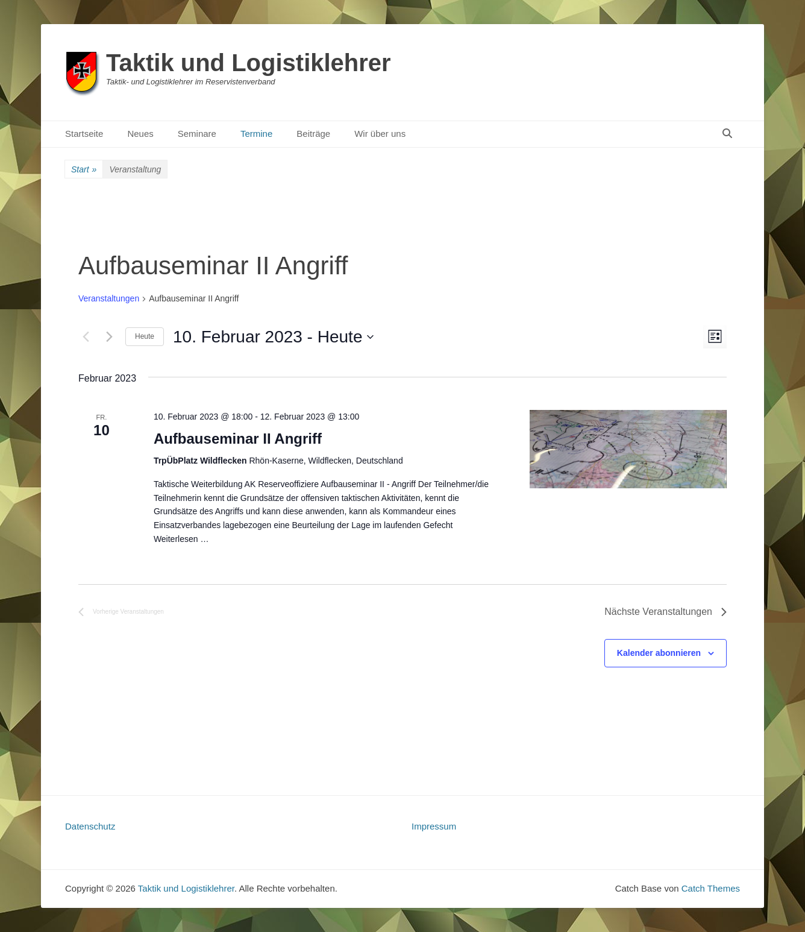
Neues (140, 133)
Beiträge (313, 133)
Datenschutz (90, 826)
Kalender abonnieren (659, 653)
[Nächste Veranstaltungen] (109, 337)
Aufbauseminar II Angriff (238, 438)
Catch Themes (710, 888)
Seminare (197, 133)
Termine (256, 133)
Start (83, 169)
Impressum (434, 826)
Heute (144, 336)
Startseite (84, 133)
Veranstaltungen (108, 298)
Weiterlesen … (181, 539)
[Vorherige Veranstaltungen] (85, 337)
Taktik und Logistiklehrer (248, 62)
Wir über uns (380, 133)
